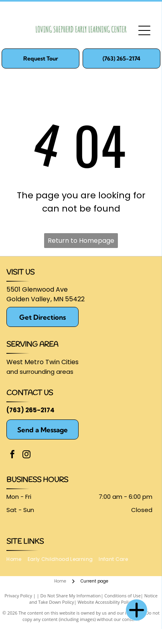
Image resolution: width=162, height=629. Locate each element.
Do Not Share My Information (70, 596)
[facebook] (12, 455)
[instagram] (26, 455)
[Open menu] (144, 30)
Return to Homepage (81, 240)
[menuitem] (16, 559)
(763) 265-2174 (30, 410)
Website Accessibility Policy (105, 602)
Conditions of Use (122, 596)
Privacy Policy (18, 596)
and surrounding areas (39, 371)
